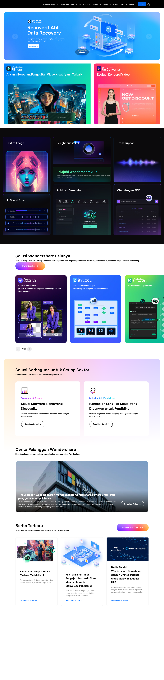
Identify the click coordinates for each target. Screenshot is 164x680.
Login (142, 4)
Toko (123, 4)
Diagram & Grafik (73, 4)
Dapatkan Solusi (33, 424)
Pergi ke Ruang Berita (131, 527)
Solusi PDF (88, 4)
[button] (18, 349)
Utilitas (100, 4)
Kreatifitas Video (55, 4)
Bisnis (117, 4)
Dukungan (131, 4)
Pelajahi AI (109, 4)
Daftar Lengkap (29, 266)
